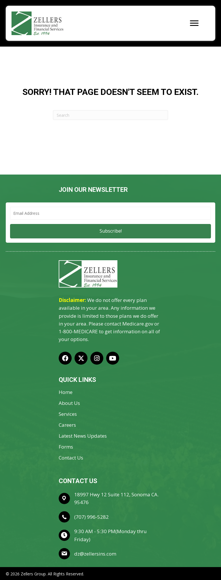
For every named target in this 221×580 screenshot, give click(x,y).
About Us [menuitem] (69, 403)
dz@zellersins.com (95, 553)
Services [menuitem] (68, 414)
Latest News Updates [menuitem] (83, 436)
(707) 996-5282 (91, 517)
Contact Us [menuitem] (71, 458)
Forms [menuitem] (66, 447)
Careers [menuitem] (67, 425)
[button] (110, 231)
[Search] (110, 115)
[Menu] (194, 23)
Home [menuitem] (66, 392)
